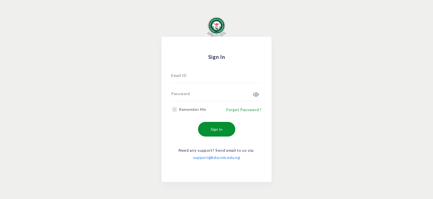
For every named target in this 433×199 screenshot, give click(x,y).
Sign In (217, 129)
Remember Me (192, 109)
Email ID (179, 75)
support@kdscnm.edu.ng (216, 157)
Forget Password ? (244, 109)
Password (180, 93)
